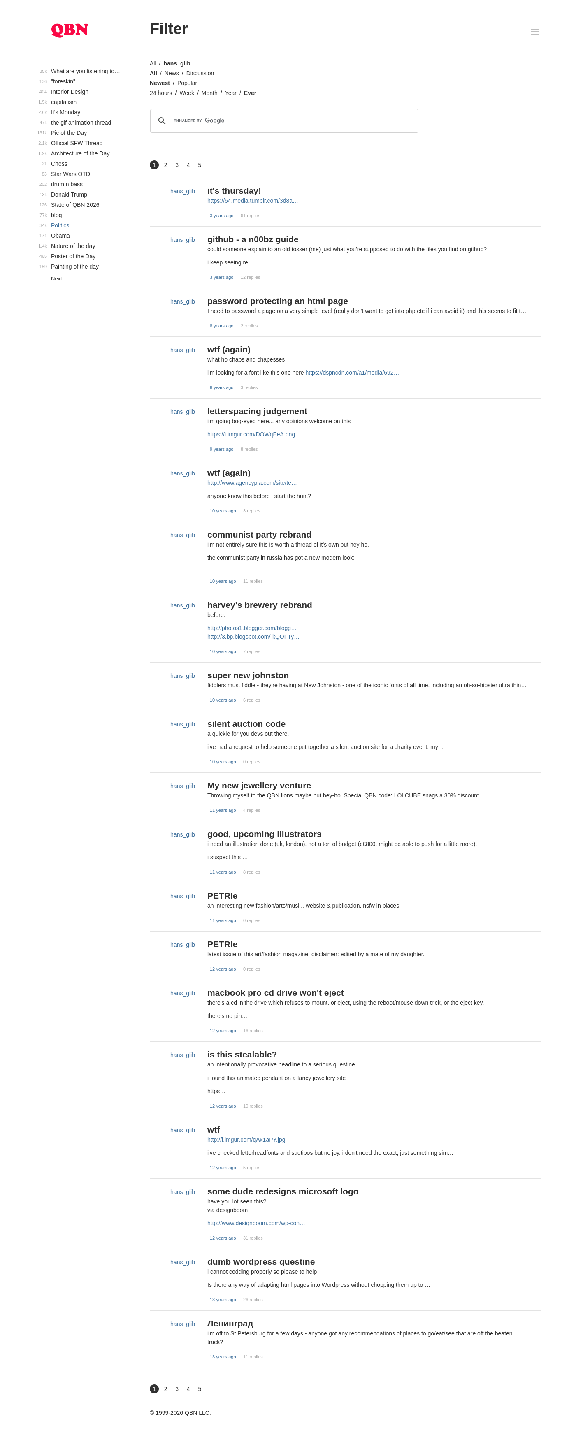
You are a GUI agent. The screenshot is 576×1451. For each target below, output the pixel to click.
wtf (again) (229, 349)
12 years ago (223, 969)
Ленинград (230, 1323)
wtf (213, 1129)
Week (186, 93)
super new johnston (248, 675)
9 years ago (221, 449)
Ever (250, 93)
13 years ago (223, 1299)
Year (231, 93)
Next (56, 278)
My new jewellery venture (259, 785)
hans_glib (176, 63)
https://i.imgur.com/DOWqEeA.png (251, 434)
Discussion (200, 73)
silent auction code (246, 723)
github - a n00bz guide (253, 239)
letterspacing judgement (257, 411)
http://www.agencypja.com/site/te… (252, 483)
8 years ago (221, 325)
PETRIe (222, 895)
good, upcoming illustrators (264, 834)
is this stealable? (242, 1054)
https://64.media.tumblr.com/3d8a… (252, 200)
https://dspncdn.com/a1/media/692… (352, 372)
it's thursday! (234, 190)
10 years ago (223, 510)
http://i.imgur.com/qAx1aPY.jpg (246, 1139)
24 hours (161, 93)
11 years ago (223, 810)
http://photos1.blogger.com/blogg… (252, 628)
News (172, 73)
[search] (283, 121)
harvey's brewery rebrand (259, 605)
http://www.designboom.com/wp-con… (256, 1223)
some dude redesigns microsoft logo (283, 1191)
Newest (160, 83)
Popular (187, 83)
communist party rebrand (259, 534)
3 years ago (221, 215)
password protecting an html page (277, 301)
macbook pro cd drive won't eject (275, 992)
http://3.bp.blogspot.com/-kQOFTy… (253, 636)
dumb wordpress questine (261, 1261)
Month (210, 93)
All (153, 63)
